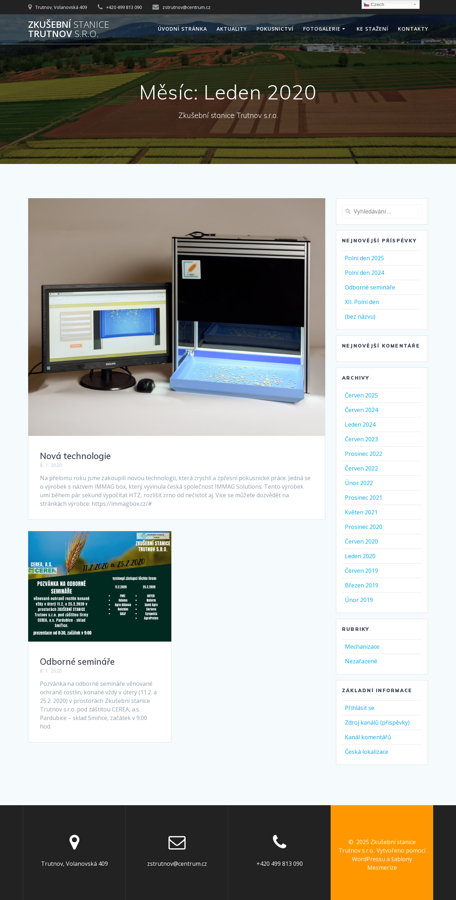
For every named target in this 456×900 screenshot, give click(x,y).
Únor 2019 (359, 600)
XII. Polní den (362, 302)
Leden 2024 (360, 424)
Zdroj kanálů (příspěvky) (377, 722)
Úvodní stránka (182, 28)
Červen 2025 (361, 395)
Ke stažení (372, 28)
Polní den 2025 (364, 258)
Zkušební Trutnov (68, 29)
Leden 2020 (360, 556)
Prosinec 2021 (363, 498)
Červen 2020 (361, 541)
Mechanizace (362, 646)
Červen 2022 (361, 468)
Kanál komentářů (368, 737)
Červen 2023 (361, 439)
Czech (374, 4)
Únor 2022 (359, 483)
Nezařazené (361, 661)
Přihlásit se (359, 708)
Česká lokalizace (366, 752)
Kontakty (413, 28)
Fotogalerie (322, 28)
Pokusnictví (275, 28)
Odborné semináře (77, 661)
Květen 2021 (361, 512)
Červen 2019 (361, 571)
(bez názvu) (360, 316)
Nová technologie (75, 456)
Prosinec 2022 (363, 454)
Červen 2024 (361, 410)
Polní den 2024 (364, 273)
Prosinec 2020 (363, 527)
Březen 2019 (361, 585)
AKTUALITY (232, 28)
